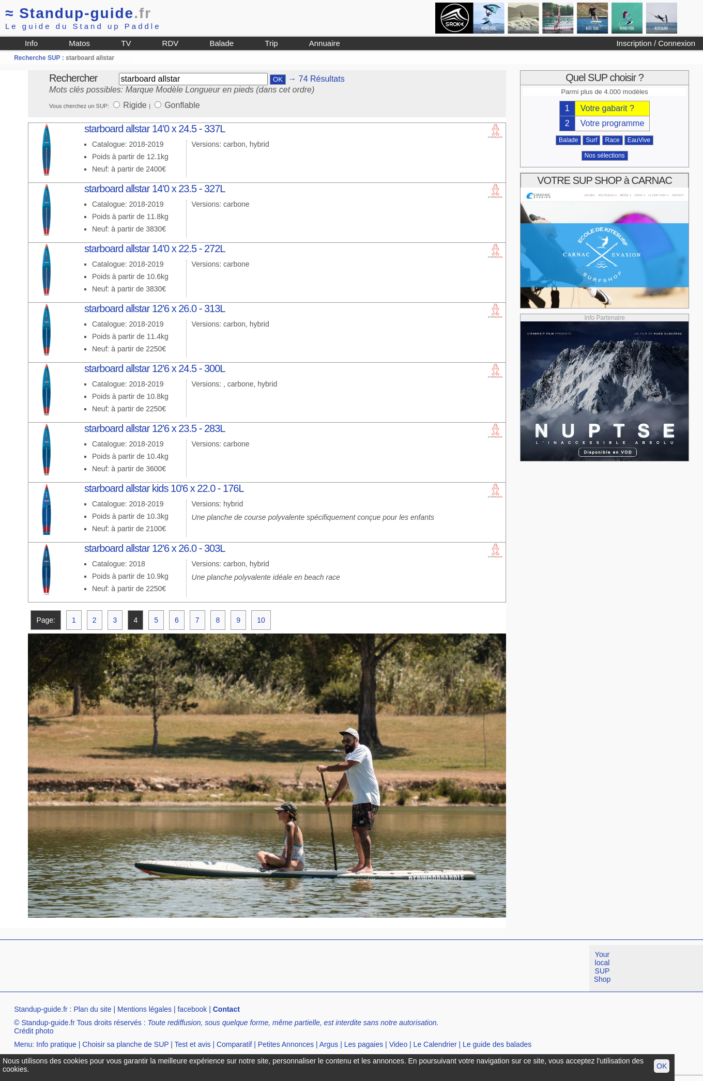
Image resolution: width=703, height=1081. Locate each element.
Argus (329, 1044)
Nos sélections (605, 155)
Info (31, 43)
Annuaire (324, 43)
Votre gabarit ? (607, 108)
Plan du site (92, 1009)
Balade (221, 43)
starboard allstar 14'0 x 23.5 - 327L (154, 188)
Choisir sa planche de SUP (125, 1044)
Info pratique (56, 1044)
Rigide (136, 105)
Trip (271, 43)
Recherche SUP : (40, 57)
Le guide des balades (497, 1044)
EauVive (639, 140)
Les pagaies (364, 1044)
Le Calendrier (435, 1044)
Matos (79, 43)
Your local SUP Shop (602, 966)
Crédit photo (33, 1031)
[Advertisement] (188, 968)
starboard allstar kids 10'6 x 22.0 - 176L (164, 488)
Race (612, 140)
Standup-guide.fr (41, 1009)
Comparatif (234, 1044)
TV (126, 43)
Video (398, 1044)
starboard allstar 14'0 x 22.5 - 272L (154, 248)
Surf (591, 140)
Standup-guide (78, 13)
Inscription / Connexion (655, 43)
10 (261, 620)
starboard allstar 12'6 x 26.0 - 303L (154, 548)
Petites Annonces (286, 1044)
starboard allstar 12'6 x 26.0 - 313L (154, 308)
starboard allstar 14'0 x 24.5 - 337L (154, 128)
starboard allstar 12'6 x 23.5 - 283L (154, 428)
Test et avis (193, 1044)
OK (661, 1066)
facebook (192, 1009)
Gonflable (182, 105)
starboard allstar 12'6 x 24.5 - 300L (154, 368)
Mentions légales (144, 1009)
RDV (170, 43)
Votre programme (612, 123)
